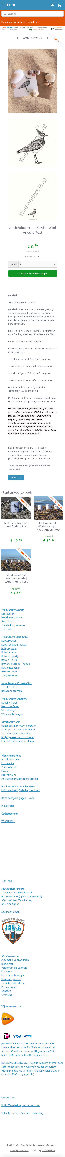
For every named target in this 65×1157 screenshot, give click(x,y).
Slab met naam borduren (15, 733)
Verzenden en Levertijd (14, 967)
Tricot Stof (7, 687)
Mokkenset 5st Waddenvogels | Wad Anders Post (16, 578)
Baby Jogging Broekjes (14, 644)
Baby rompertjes (10, 656)
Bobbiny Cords (9, 702)
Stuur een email (10, 912)
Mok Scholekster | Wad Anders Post (16, 524)
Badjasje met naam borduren (17, 737)
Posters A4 (7, 763)
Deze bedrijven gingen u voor (17, 798)
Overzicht (16, 477)
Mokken (5, 771)
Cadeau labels (9, 767)
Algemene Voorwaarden (15, 960)
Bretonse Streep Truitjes (15, 664)
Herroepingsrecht (11, 979)
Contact (6, 990)
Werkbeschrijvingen (12, 714)
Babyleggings (8, 648)
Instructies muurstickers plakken (20, 778)
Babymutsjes (8, 652)
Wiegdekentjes (9, 675)
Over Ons (6, 994)
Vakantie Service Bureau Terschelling (22, 1113)
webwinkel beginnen (19, 1151)
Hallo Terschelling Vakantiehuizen (20, 1105)
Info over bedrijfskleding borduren (20, 790)
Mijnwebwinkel (48, 1151)
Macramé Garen (10, 706)
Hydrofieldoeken (10, 667)
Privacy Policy (9, 987)
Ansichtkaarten (10, 759)
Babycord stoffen (11, 691)
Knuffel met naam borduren (17, 741)
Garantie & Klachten (13, 983)
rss (56, 1145)
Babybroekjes (8, 640)
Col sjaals (6, 629)
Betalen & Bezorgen (13, 975)
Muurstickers (8, 775)
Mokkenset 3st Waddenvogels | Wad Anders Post (48, 526)
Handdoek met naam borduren (18, 725)
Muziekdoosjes (9, 671)
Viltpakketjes (9, 710)
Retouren (6, 971)
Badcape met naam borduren (18, 729)
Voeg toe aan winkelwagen (32, 273)
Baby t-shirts (9, 660)
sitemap (49, 1145)
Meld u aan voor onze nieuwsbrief (19, 22)
